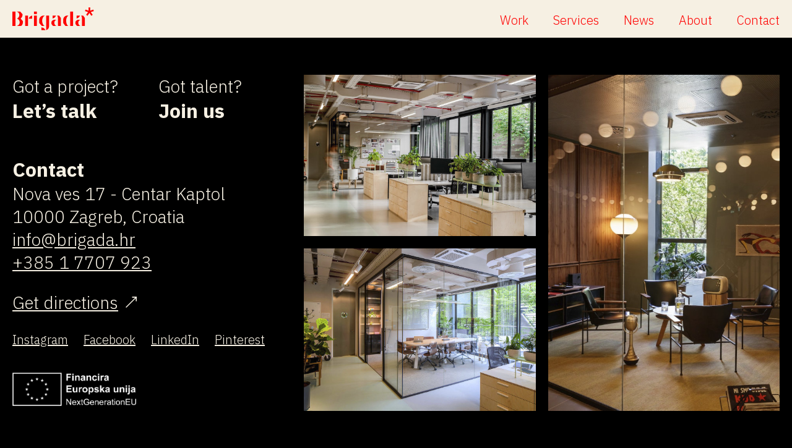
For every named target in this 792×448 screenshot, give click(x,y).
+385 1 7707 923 (82, 262)
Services (576, 20)
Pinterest (240, 339)
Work (514, 20)
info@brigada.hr (74, 239)
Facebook (110, 339)
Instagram (40, 339)
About (695, 20)
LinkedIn (175, 339)
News (639, 20)
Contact (758, 20)
